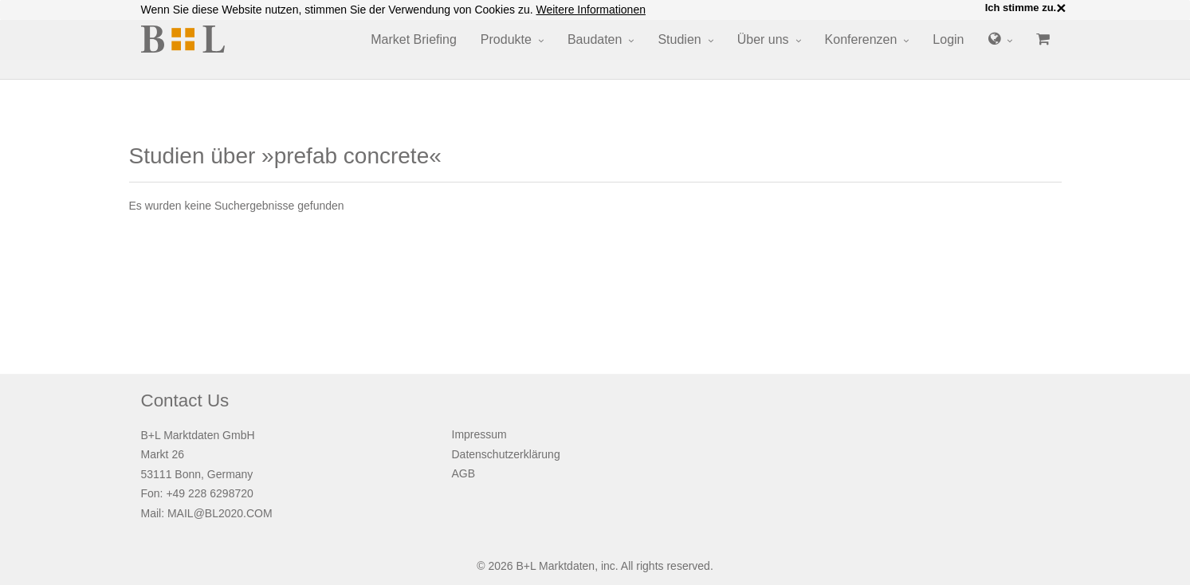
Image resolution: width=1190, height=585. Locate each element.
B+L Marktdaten (555, 565)
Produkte (506, 39)
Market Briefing (414, 39)
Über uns (763, 39)
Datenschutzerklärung (506, 454)
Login (948, 39)
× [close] (1061, 8)
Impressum (479, 434)
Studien (679, 39)
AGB (464, 473)
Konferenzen (861, 39)
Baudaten (595, 39)
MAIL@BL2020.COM (220, 513)
